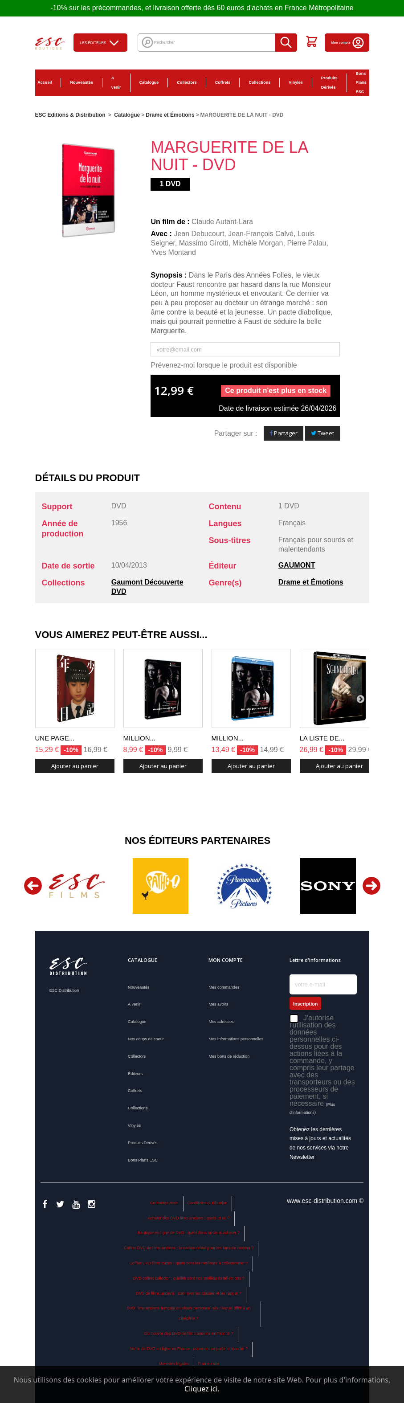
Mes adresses (220, 1021)
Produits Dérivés (329, 83)
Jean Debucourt (199, 233)
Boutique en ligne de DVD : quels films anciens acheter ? (189, 1233)
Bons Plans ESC (361, 82)
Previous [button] (33, 886)
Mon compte (348, 43)
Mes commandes (223, 987)
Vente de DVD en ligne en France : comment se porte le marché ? (189, 1348)
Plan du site (208, 1364)
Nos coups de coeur (146, 1039)
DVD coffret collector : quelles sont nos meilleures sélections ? (189, 1278)
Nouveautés (81, 82)
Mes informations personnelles (235, 1039)
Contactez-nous (164, 1203)
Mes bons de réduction (228, 1056)
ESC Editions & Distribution (70, 115)
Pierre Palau (306, 243)
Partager (283, 433)
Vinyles (296, 82)
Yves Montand (173, 252)
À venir (116, 83)
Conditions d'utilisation (207, 1203)
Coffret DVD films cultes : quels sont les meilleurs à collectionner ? (189, 1263)
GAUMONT (296, 565)
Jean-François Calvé (261, 233)
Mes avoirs (218, 1004)
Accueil (44, 82)
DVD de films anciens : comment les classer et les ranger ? (188, 1293)
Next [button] (371, 886)
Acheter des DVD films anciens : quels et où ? (189, 1218)
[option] (77, 886)
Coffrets (223, 82)
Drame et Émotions (310, 582)
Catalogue (149, 82)
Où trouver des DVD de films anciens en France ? (188, 1333)
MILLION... (139, 738)
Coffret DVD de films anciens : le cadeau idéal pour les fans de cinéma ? (188, 1248)
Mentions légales (174, 1364)
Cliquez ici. (202, 1389)
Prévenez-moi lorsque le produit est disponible (224, 365)
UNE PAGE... (55, 738)
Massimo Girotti (204, 243)
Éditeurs (135, 1074)
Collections (259, 82)
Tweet (322, 433)
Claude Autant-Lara (222, 221)
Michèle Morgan (258, 243)
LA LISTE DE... (322, 738)
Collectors (186, 82)
